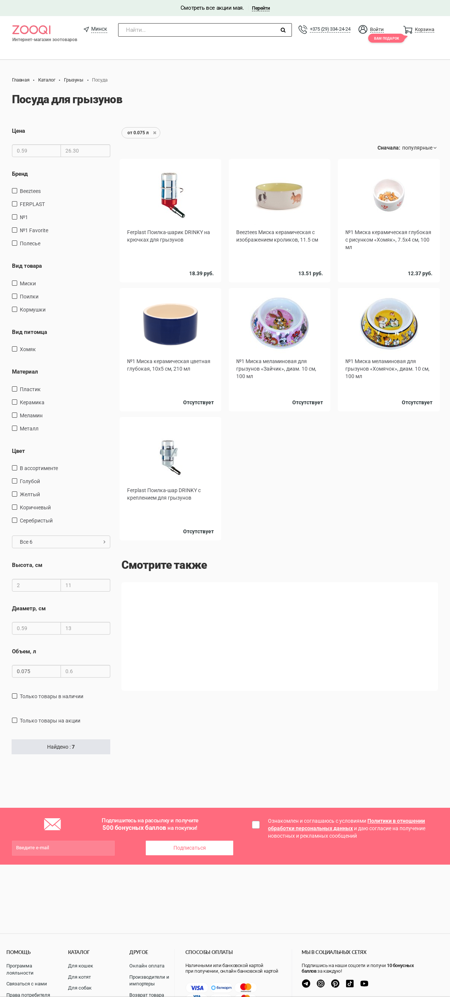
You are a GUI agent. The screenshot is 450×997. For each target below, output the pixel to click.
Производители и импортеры (149, 980)
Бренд (20, 174)
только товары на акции (50, 721)
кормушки (33, 310)
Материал (25, 371)
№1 (24, 217)
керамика (32, 402)
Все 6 (62, 542)
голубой (30, 481)
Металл (29, 429)
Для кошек (80, 966)
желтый (30, 494)
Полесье (30, 243)
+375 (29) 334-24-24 (330, 29)
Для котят (79, 977)
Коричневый (35, 507)
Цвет (18, 451)
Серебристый (36, 521)
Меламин (31, 415)
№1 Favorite (34, 230)
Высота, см (27, 565)
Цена (18, 131)
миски (28, 283)
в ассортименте (39, 468)
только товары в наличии (51, 696)
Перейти (260, 8)
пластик (30, 389)
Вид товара (27, 266)
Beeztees (30, 191)
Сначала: (388, 148)
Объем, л (24, 651)
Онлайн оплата (146, 966)
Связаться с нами (26, 984)
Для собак (80, 988)
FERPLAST (32, 204)
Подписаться (189, 848)
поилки (29, 297)
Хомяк (28, 349)
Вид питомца (29, 332)
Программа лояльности (20, 969)
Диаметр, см (29, 608)
